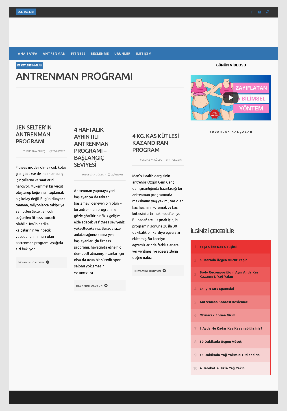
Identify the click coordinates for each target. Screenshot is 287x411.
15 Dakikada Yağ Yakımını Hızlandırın (230, 355)
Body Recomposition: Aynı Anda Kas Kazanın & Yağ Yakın (229, 274)
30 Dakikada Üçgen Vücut (221, 341)
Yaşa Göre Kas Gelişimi (218, 247)
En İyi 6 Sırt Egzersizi (217, 289)
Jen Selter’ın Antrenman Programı (34, 134)
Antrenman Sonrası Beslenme (224, 302)
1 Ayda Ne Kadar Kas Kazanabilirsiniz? (231, 328)
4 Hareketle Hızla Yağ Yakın (222, 368)
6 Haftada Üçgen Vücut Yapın (224, 260)
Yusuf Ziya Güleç (34, 151)
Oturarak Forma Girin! (217, 315)
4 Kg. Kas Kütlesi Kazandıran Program (155, 143)
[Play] (231, 97)
